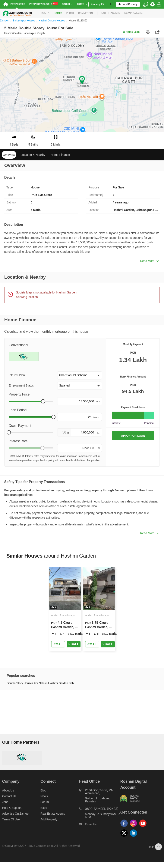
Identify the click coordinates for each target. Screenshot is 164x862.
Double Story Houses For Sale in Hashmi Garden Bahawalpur (42, 683)
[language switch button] (145, 4)
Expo (44, 807)
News (44, 796)
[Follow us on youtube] (144, 827)
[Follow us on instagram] (134, 827)
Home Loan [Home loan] (131, 31)
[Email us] (99, 825)
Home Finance (60, 154)
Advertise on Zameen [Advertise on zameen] (16, 813)
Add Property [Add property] (49, 819)
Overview (9, 154)
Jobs (5, 802)
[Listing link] (65, 609)
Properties (17, 4)
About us (8, 790)
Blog (43, 790)
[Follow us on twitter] (125, 836)
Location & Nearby (32, 154)
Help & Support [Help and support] (12, 807)
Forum (45, 802)
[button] (79, 375)
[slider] (43, 401)
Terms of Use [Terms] (11, 819)
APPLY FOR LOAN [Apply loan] (133, 435)
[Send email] (58, 644)
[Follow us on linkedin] (134, 836)
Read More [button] (149, 261)
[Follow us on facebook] (125, 827)
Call (73, 644)
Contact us (9, 796)
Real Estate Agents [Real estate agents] (53, 813)
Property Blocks (43, 3)
